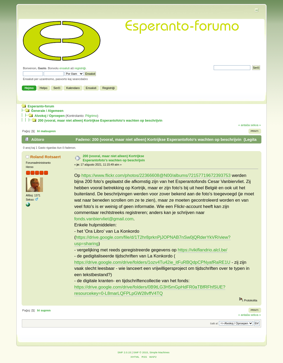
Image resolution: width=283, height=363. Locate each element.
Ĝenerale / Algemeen (47, 111)
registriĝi (80, 68)
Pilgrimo (91, 116)
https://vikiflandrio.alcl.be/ (202, 249)
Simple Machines (159, 352)
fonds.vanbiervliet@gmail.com (104, 218)
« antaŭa (244, 125)
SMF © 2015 (140, 352)
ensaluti (64, 68)
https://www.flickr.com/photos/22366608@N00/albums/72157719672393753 (156, 175)
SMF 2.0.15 (124, 352)
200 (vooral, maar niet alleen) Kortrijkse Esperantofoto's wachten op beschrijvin (100, 120)
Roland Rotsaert (45, 157)
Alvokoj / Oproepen (50, 116)
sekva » (256, 125)
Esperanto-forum (41, 106)
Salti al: (214, 323)
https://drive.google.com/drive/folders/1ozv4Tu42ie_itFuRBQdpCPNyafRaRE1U (152, 262)
